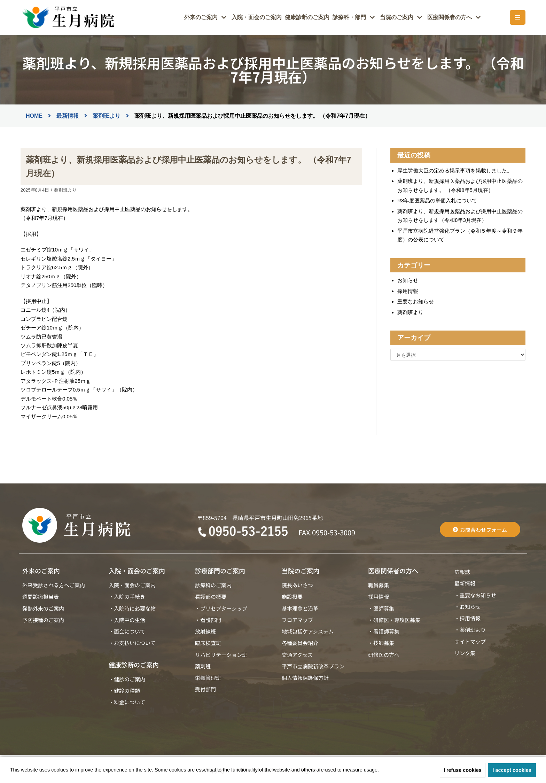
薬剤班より (65, 190)
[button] (381, 771)
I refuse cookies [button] (463, 770)
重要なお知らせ (415, 301)
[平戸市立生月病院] (68, 17)
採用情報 (407, 290)
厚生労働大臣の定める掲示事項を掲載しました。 (454, 170)
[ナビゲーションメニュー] (517, 17)
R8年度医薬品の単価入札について (437, 200)
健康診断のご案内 (316, 18)
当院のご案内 (300, 568)
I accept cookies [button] (512, 770)
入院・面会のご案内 (268, 18)
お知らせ (407, 279)
